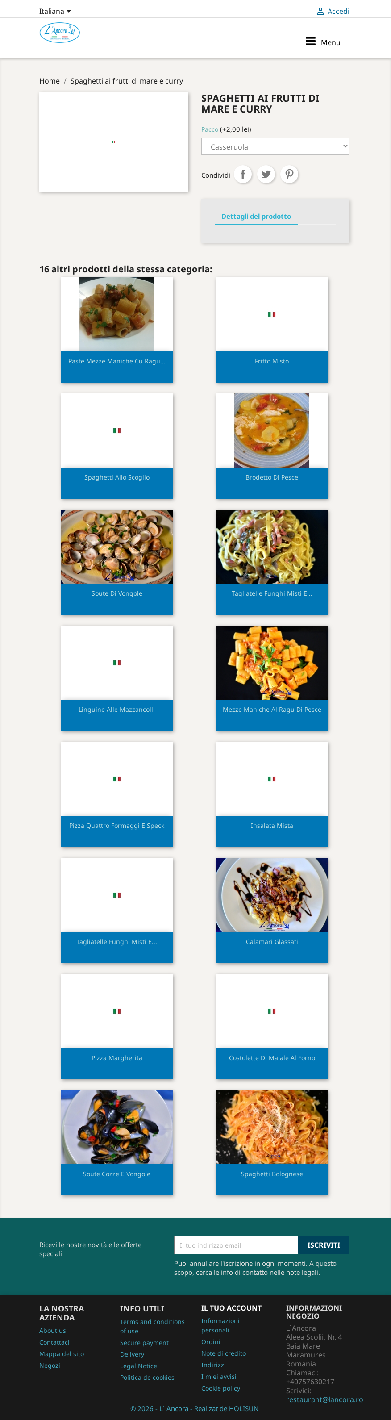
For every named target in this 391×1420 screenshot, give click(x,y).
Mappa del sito (61, 1353)
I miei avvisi (219, 1376)
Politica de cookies (147, 1377)
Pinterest (289, 174)
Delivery (132, 1354)
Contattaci (54, 1342)
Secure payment (144, 1342)
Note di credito (223, 1353)
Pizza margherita (117, 1057)
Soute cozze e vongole (116, 1173)
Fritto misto (272, 361)
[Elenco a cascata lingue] (56, 12)
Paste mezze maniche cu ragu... (117, 361)
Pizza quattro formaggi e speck (116, 825)
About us (52, 1330)
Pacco (209, 129)
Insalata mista (272, 825)
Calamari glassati (272, 941)
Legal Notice (138, 1366)
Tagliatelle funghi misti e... (272, 593)
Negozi (49, 1365)
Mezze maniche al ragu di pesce (272, 709)
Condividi (243, 174)
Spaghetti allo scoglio (117, 477)
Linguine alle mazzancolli (117, 709)
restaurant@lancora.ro (324, 1399)
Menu (323, 41)
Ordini (210, 1341)
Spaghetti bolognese (272, 1173)
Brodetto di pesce (271, 477)
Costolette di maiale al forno (272, 1057)
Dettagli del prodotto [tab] (256, 216)
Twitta (266, 174)
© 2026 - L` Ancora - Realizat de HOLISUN (194, 1408)
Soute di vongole (117, 593)
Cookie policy (220, 1388)
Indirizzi (213, 1365)
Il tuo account (231, 1308)
